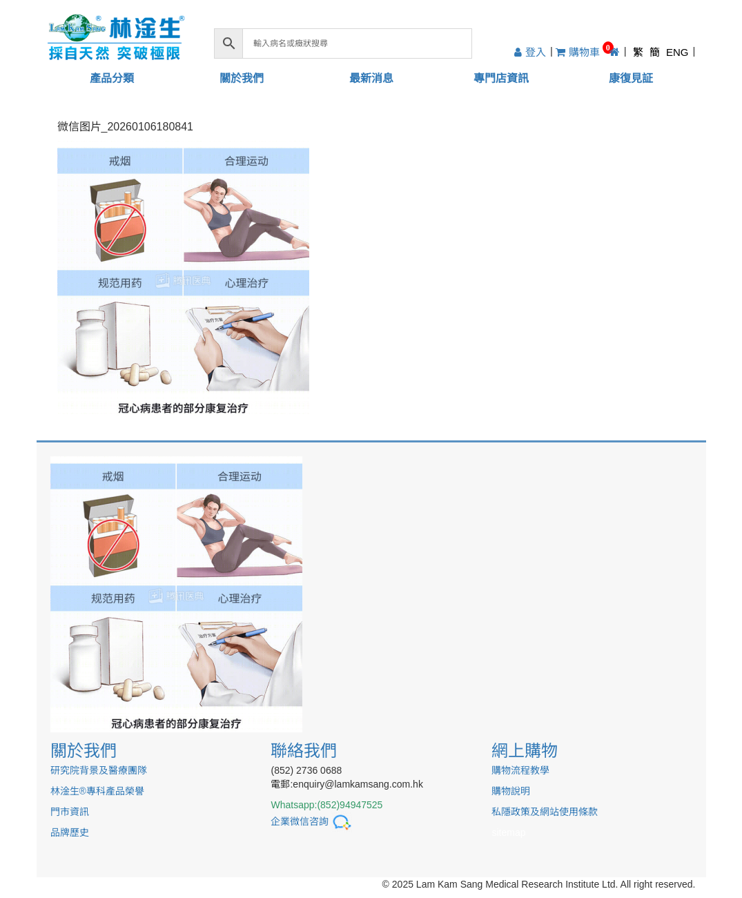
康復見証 (631, 78)
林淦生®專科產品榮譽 (97, 791)
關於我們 (241, 78)
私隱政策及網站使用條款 (544, 811)
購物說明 (510, 791)
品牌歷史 (69, 832)
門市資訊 (69, 811)
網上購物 (524, 750)
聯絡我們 (304, 750)
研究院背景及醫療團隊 (98, 770)
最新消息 (371, 78)
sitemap (508, 832)
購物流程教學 (520, 770)
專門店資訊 (501, 78)
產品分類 (112, 78)
